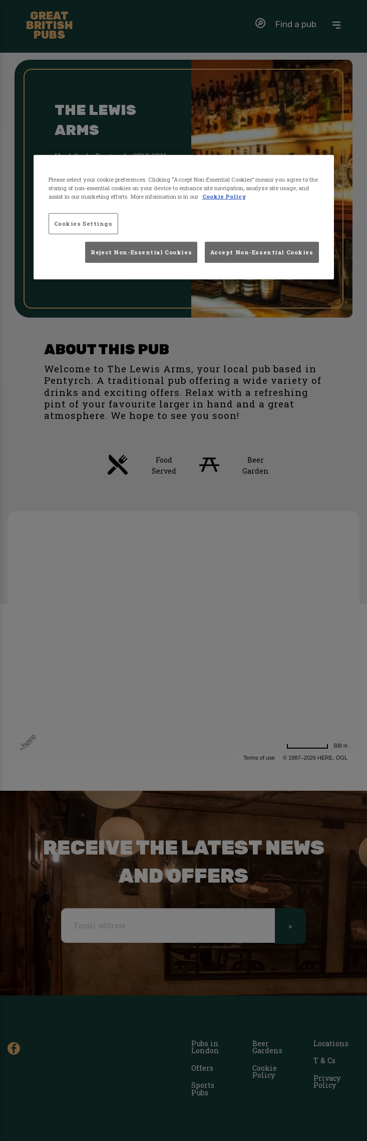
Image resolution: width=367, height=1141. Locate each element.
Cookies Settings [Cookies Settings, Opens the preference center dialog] (83, 223)
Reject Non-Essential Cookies (141, 251)
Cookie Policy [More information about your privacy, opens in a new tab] (224, 196)
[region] (184, 217)
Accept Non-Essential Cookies (261, 251)
